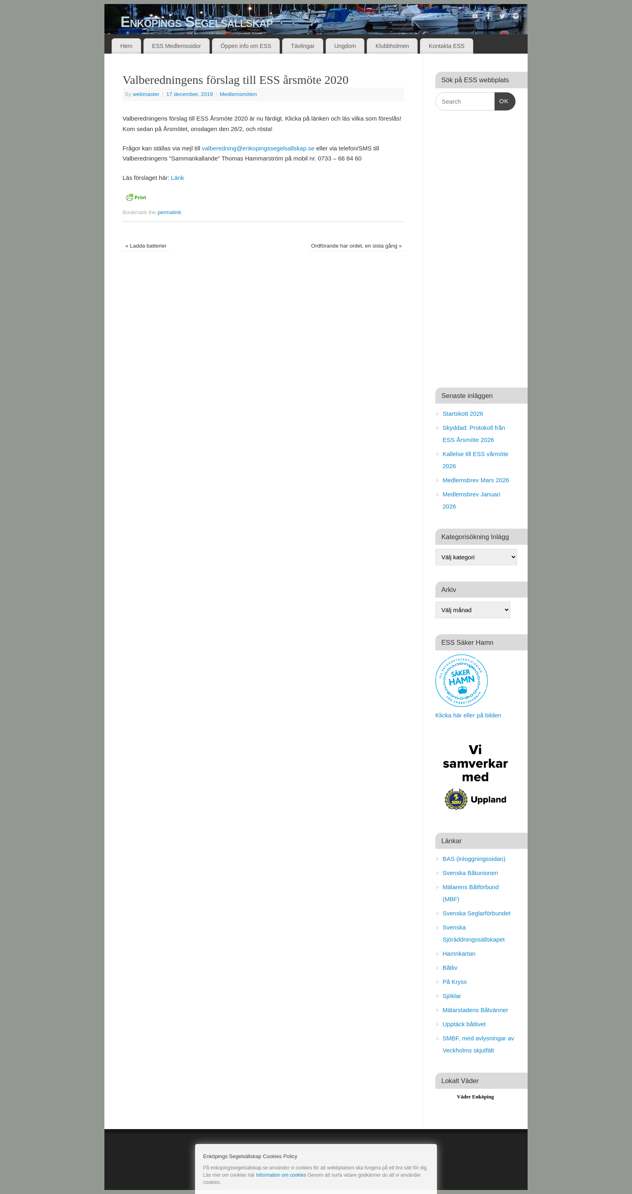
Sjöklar (452, 995)
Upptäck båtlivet (464, 1024)
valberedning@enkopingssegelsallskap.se (258, 148)
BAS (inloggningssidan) (474, 858)
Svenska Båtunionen (470, 872)
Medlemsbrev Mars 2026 (476, 480)
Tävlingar (303, 46)
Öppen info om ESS (245, 46)
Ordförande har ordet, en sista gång (356, 246)
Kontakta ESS (447, 46)
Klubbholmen (392, 46)
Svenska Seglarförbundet (476, 913)
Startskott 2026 (463, 413)
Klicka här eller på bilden (468, 715)
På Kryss (455, 981)
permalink (169, 212)
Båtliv (450, 967)
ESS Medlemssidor (176, 46)
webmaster (146, 94)
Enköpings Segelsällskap (197, 22)
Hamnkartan (459, 953)
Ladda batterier (145, 246)
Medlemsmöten (238, 94)
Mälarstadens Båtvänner (475, 1009)
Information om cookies (281, 1175)
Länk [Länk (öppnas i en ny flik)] (177, 177)
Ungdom (345, 46)
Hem (126, 46)
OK (502, 100)
